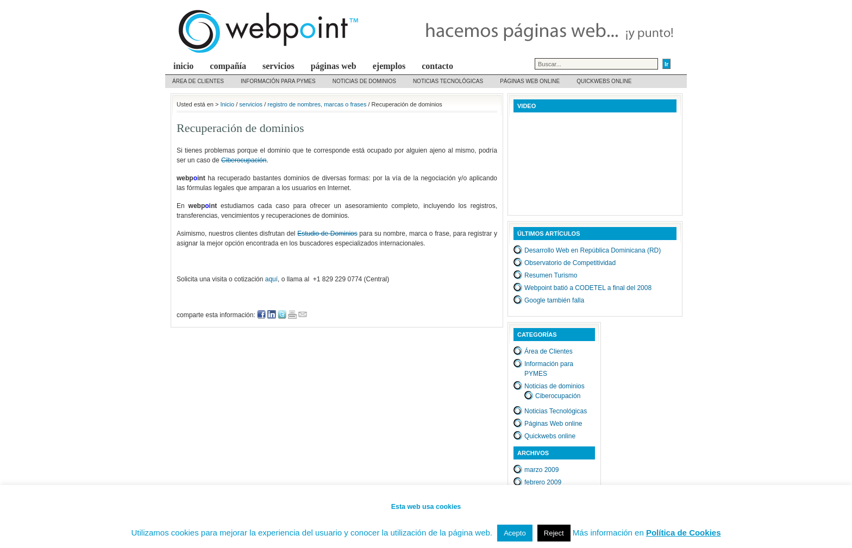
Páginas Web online (530, 81)
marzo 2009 (541, 470)
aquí (271, 279)
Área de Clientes (198, 81)
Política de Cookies (683, 532)
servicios (278, 66)
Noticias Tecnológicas (448, 81)
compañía (228, 66)
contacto (437, 66)
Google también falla (554, 300)
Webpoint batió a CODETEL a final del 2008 (587, 288)
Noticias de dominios (364, 81)
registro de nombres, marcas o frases (316, 104)
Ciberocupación (243, 160)
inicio (183, 66)
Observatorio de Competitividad (570, 263)
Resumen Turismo (550, 275)
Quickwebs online (604, 81)
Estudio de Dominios (327, 233)
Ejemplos (389, 66)
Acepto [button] (514, 533)
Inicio (227, 104)
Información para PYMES (278, 81)
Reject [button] (554, 533)
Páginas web (333, 66)
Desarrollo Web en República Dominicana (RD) (592, 250)
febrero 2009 (542, 482)
